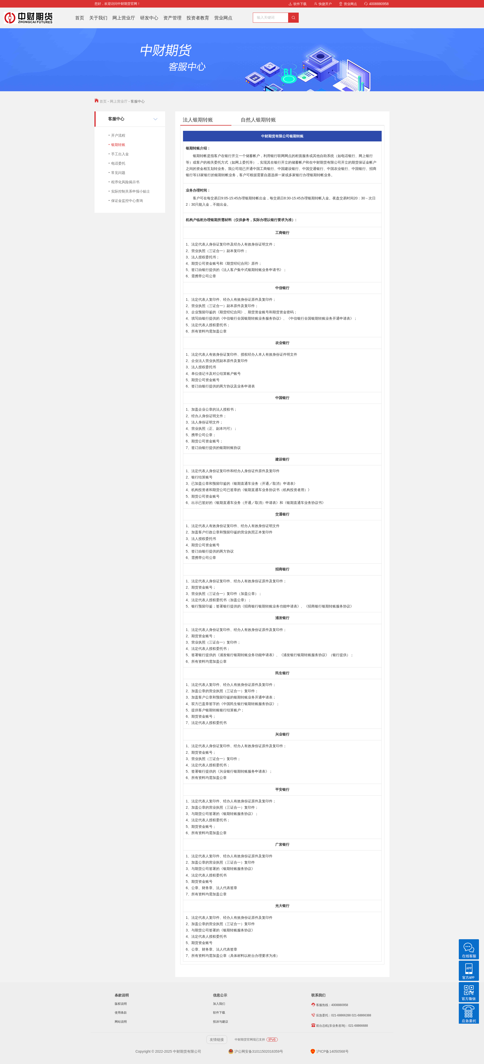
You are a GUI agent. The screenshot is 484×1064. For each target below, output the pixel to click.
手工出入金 (120, 154)
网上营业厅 (123, 17)
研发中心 (149, 17)
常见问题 (118, 173)
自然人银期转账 (258, 120)
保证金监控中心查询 (127, 201)
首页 (79, 17)
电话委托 (118, 163)
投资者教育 (198, 17)
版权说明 (121, 1004)
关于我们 (98, 17)
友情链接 (217, 1040)
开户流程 (118, 135)
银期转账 (118, 145)
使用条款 (121, 1012)
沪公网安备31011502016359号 (255, 1051)
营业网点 (348, 4)
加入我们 (219, 1004)
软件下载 (298, 4)
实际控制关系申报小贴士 (130, 191)
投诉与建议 (220, 1021)
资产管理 (172, 17)
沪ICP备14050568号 (329, 1051)
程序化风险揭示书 (125, 182)
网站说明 (121, 1021)
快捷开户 (323, 4)
